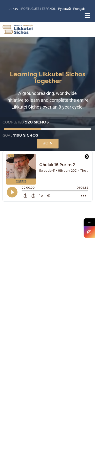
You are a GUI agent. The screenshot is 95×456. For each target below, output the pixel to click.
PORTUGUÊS (30, 9)
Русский (65, 9)
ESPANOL (49, 9)
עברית (13, 9)
